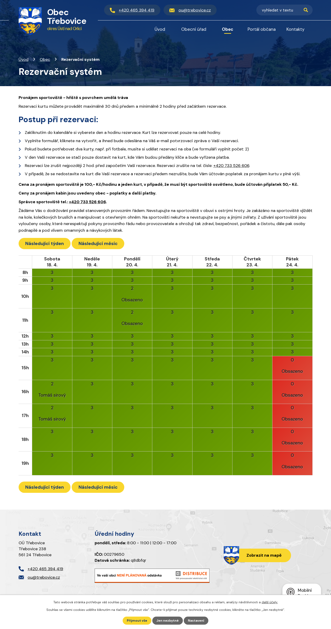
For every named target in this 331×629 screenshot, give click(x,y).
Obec (45, 59)
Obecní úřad (193, 29)
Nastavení (196, 620)
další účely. (270, 602)
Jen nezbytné (167, 620)
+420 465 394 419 (45, 569)
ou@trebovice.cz (44, 577)
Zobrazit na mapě (264, 555)
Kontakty (295, 29)
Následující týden (44, 243)
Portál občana (262, 29)
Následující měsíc (98, 243)
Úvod (23, 59)
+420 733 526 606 (231, 165)
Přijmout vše (137, 620)
